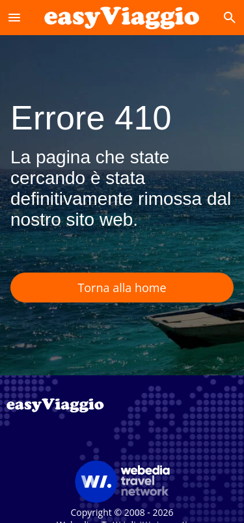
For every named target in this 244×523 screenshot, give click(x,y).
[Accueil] (122, 17)
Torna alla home (121, 287)
